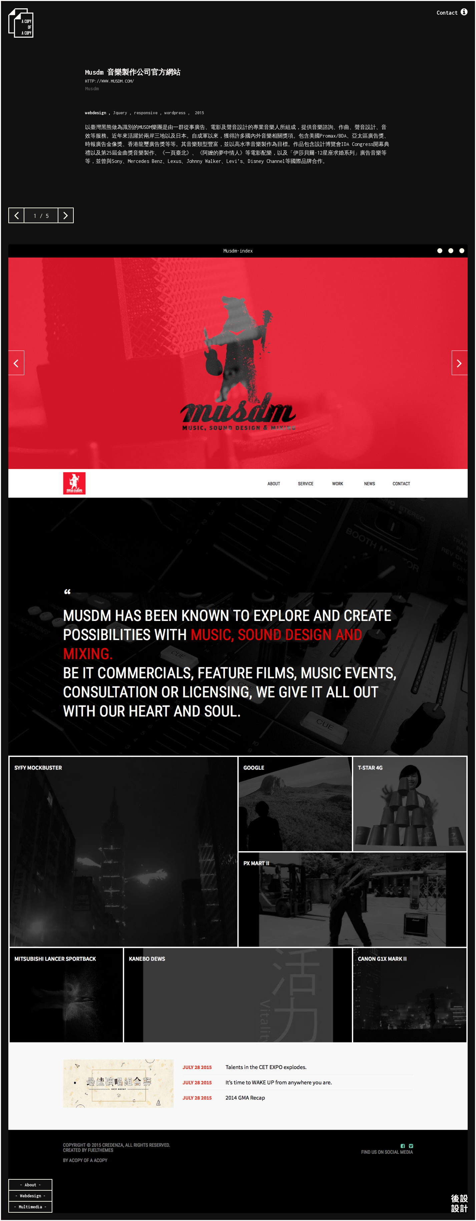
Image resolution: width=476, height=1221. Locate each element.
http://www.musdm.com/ (109, 81)
